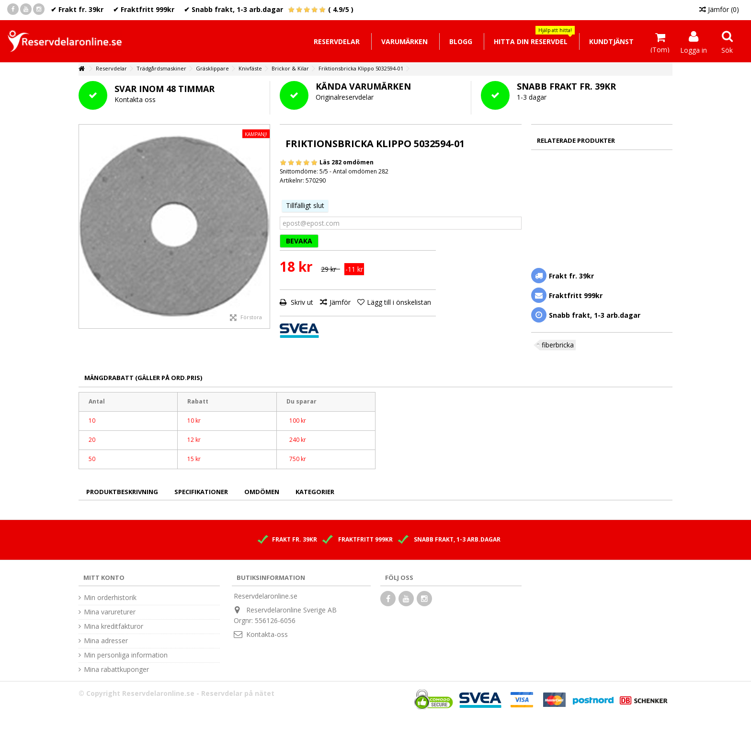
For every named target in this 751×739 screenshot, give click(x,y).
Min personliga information (126, 655)
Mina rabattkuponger (116, 669)
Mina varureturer (110, 612)
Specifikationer (201, 491)
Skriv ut (301, 302)
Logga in (693, 49)
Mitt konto (104, 577)
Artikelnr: (292, 180)
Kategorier (315, 491)
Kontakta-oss (267, 634)
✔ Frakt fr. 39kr (77, 9)
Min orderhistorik (110, 597)
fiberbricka (558, 344)
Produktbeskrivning (122, 491)
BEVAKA (299, 240)
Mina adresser (106, 640)
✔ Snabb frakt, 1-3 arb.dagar (233, 9)
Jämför (340, 302)
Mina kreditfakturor (113, 626)
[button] (530, 41)
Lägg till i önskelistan (399, 302)
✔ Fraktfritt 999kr (143, 9)
